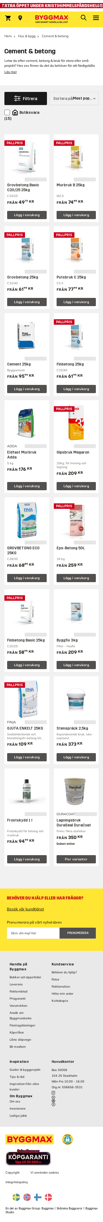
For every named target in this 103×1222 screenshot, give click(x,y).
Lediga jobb (18, 1115)
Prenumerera (78, 933)
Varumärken (18, 1006)
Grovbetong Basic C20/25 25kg (23, 187)
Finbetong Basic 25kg (26, 640)
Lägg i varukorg (27, 215)
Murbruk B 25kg (71, 185)
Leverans (16, 984)
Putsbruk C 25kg (71, 277)
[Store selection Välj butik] (20, 18)
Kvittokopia (60, 1001)
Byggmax (47, 1208)
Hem (8, 36)
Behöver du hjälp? (64, 972)
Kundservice (63, 964)
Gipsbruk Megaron (73, 452)
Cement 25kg (19, 364)
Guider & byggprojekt (25, 1070)
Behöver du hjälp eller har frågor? (45, 898)
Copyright (12, 1172)
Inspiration (19, 1062)
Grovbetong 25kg (22, 277)
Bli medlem (18, 1047)
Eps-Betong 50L (71, 548)
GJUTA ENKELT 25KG (25, 728)
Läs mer (10, 72)
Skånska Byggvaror (69, 1208)
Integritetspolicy (16, 1182)
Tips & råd (17, 1077)
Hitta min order (63, 993)
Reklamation (61, 986)
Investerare (18, 1108)
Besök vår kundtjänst (25, 909)
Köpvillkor (17, 1032)
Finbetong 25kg (70, 364)
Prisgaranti (18, 998)
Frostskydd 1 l (19, 820)
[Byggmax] (51, 19)
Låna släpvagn (20, 1039)
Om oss (15, 1101)
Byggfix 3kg (67, 640)
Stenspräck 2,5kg (72, 728)
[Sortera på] (74, 98)
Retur (56, 979)
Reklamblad (18, 991)
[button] (67, 1139)
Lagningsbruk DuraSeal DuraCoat (74, 823)
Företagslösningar (22, 1025)
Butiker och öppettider (25, 977)
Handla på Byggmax (18, 966)
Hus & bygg (26, 36)
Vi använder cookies (44, 1172)
